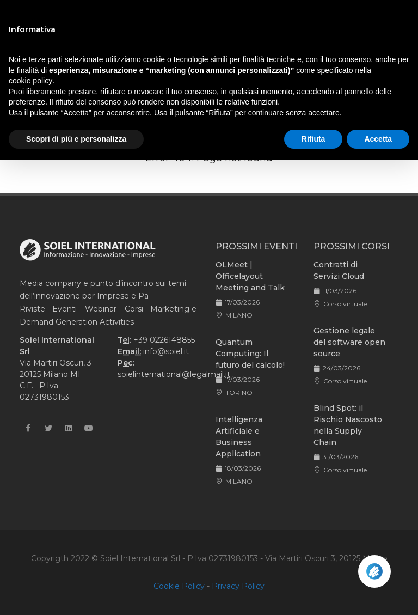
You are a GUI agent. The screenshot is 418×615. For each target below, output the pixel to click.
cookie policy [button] (30, 80)
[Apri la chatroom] (374, 571)
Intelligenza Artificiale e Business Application (239, 437)
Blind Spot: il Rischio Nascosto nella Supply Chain (348, 425)
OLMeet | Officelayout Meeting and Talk (250, 276)
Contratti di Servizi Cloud (339, 270)
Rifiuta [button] (313, 139)
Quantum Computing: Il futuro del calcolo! (250, 353)
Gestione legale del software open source (349, 342)
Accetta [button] (378, 139)
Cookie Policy (179, 586)
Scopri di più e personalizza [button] (76, 139)
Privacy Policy (238, 586)
